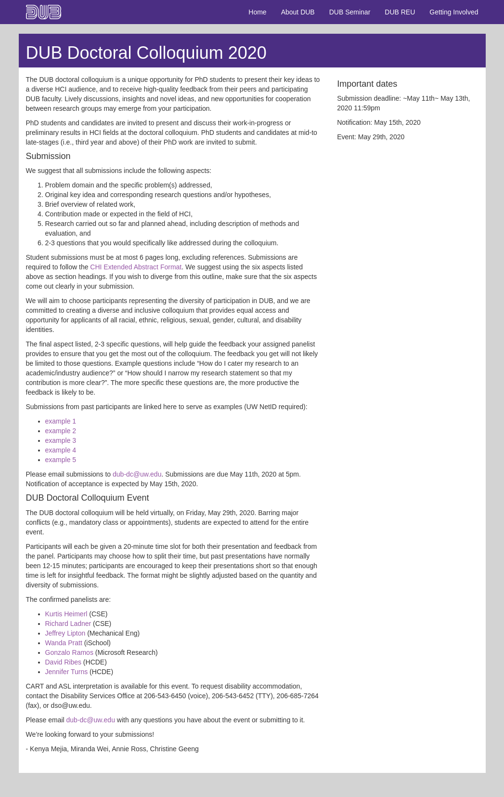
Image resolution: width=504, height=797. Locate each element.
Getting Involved (453, 12)
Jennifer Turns (66, 672)
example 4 (61, 450)
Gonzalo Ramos (69, 652)
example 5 (61, 460)
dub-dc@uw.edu (137, 474)
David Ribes (63, 662)
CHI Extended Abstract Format (135, 267)
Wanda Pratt (63, 643)
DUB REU (400, 12)
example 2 (61, 431)
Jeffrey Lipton (65, 633)
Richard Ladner (68, 623)
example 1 (61, 421)
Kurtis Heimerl (66, 614)
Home (257, 12)
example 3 (61, 440)
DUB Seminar (350, 12)
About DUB (298, 12)
